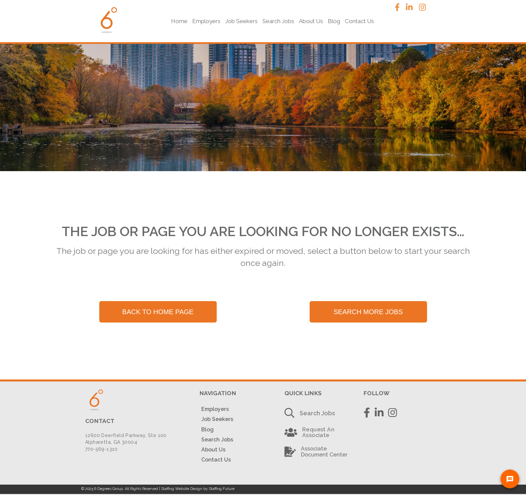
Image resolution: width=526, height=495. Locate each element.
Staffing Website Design (181, 489)
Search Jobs (217, 439)
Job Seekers (217, 419)
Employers (215, 409)
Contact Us (216, 459)
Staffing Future (221, 489)
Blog (207, 429)
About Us (213, 449)
